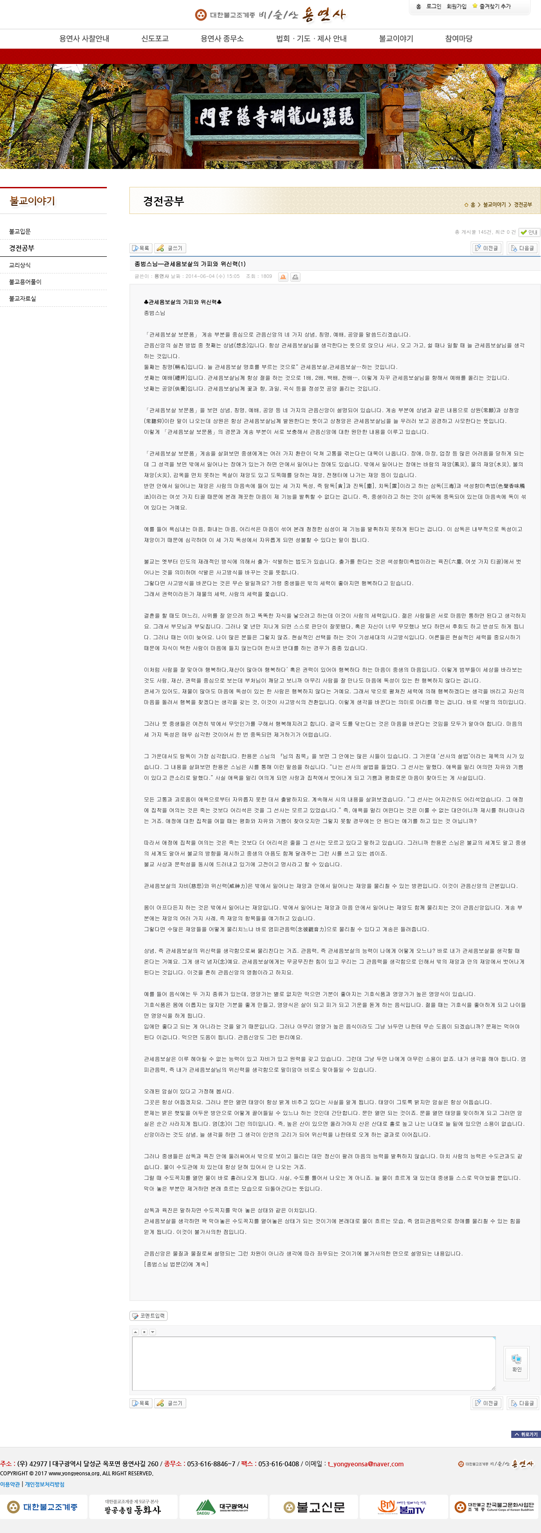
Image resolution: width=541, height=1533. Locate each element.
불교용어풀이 (25, 281)
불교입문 (20, 231)
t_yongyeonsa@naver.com (366, 1463)
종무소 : (175, 1463)
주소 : (7, 1463)
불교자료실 (22, 298)
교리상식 (20, 265)
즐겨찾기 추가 (491, 6)
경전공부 (21, 248)
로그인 (433, 6)
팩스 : (249, 1463)
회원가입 (457, 6)
